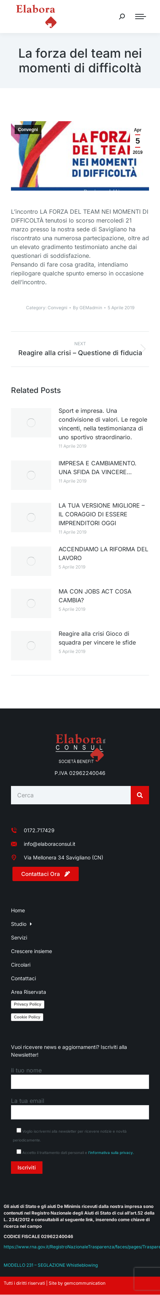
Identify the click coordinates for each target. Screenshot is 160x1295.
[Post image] (31, 422)
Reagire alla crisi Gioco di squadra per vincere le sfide (97, 638)
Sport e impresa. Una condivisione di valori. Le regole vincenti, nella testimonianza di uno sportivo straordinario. (103, 424)
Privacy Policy (27, 1004)
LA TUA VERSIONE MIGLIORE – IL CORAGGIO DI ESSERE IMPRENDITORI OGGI (102, 514)
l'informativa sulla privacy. (111, 1152)
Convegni (28, 129)
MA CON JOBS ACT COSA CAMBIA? (95, 596)
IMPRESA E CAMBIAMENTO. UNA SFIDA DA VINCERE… (98, 467)
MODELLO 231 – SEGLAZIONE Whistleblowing (51, 1265)
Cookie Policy (27, 1017)
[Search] (140, 795)
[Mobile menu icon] (140, 16)
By (87, 307)
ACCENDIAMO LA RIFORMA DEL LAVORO (103, 553)
